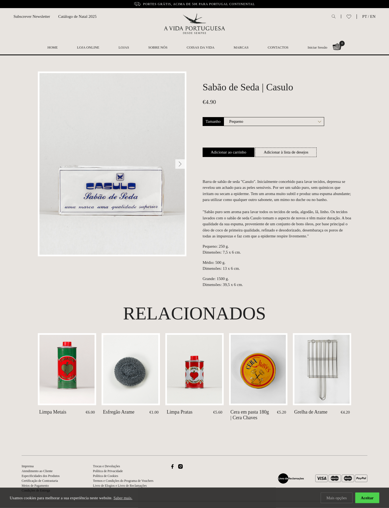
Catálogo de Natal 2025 (77, 16)
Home (53, 47)
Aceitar (367, 498)
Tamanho (213, 121)
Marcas (241, 47)
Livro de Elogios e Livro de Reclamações (120, 485)
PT (364, 16)
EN (372, 16)
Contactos (278, 47)
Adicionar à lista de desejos (286, 152)
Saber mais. (122, 498)
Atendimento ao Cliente (37, 471)
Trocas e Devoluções (106, 466)
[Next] (180, 164)
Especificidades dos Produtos (41, 476)
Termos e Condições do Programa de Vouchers (123, 481)
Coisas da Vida (200, 47)
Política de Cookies (105, 476)
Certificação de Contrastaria (40, 481)
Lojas (124, 47)
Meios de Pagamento (35, 485)
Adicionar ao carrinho (228, 152)
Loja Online (88, 47)
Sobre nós (157, 47)
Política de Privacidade (108, 471)
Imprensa (28, 466)
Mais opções (336, 498)
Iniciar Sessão (317, 47)
